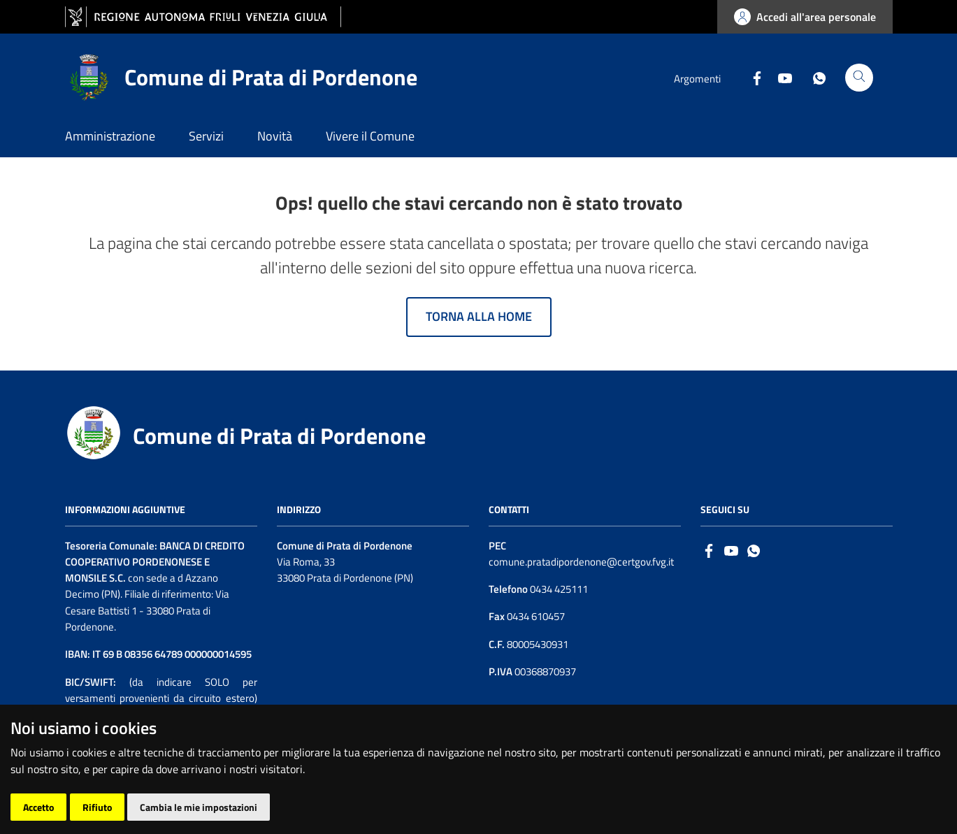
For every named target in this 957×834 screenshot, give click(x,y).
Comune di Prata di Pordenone (279, 436)
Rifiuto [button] (97, 807)
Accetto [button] (38, 807)
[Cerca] (859, 78)
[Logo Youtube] (731, 549)
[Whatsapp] (814, 77)
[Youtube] (779, 77)
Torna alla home (479, 316)
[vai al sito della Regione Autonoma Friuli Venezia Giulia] (203, 17)
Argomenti (697, 79)
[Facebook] (751, 77)
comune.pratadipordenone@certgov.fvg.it (581, 562)
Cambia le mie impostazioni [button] (198, 807)
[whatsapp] (753, 549)
